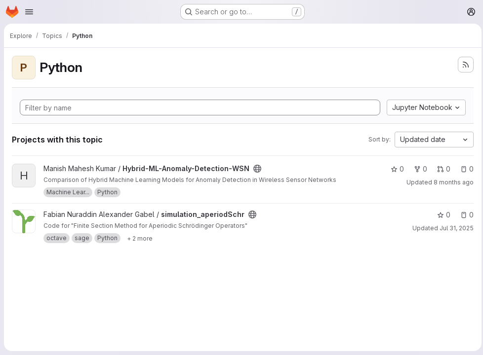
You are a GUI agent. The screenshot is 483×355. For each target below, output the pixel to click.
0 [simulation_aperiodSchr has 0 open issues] (464, 215)
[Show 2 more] (139, 238)
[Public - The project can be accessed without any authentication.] (257, 169)
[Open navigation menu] (29, 12)
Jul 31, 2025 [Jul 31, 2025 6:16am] (454, 228)
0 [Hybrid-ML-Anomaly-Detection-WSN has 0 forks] (418, 169)
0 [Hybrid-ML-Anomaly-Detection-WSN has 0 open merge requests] (441, 169)
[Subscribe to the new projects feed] (463, 64)
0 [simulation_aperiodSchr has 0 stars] (441, 215)
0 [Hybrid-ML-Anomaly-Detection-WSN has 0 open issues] (464, 169)
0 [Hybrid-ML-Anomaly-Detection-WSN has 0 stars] (395, 169)
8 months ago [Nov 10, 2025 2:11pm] (451, 182)
